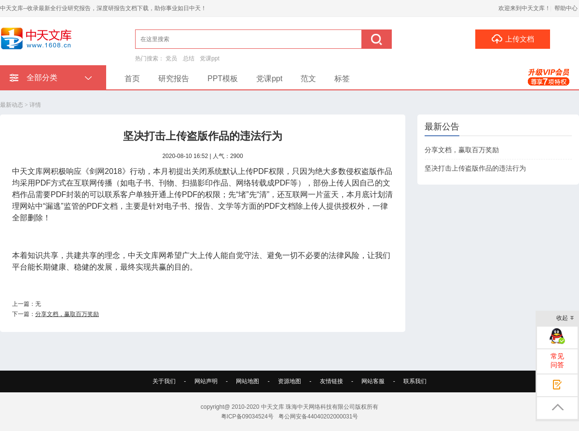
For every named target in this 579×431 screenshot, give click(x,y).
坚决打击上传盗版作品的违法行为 (475, 168)
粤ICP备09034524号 (247, 416)
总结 (188, 58)
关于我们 (164, 381)
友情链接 (331, 381)
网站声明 (206, 381)
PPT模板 (222, 78)
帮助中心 (566, 8)
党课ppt (210, 58)
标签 (342, 78)
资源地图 (289, 381)
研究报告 (173, 78)
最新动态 (11, 104)
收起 (565, 318)
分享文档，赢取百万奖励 (67, 314)
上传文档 (512, 38)
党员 (171, 58)
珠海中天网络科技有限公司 (320, 406)
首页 (132, 78)
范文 (308, 78)
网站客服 (373, 381)
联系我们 (415, 381)
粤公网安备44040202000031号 (318, 416)
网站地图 (247, 381)
